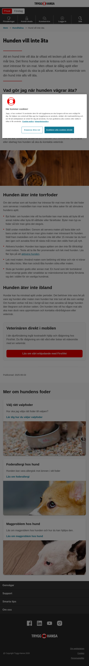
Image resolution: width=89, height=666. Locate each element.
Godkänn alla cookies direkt (59, 130)
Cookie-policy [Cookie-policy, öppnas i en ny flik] (28, 121)
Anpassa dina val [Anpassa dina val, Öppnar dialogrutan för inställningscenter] (32, 130)
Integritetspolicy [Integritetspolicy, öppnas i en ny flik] (42, 121)
